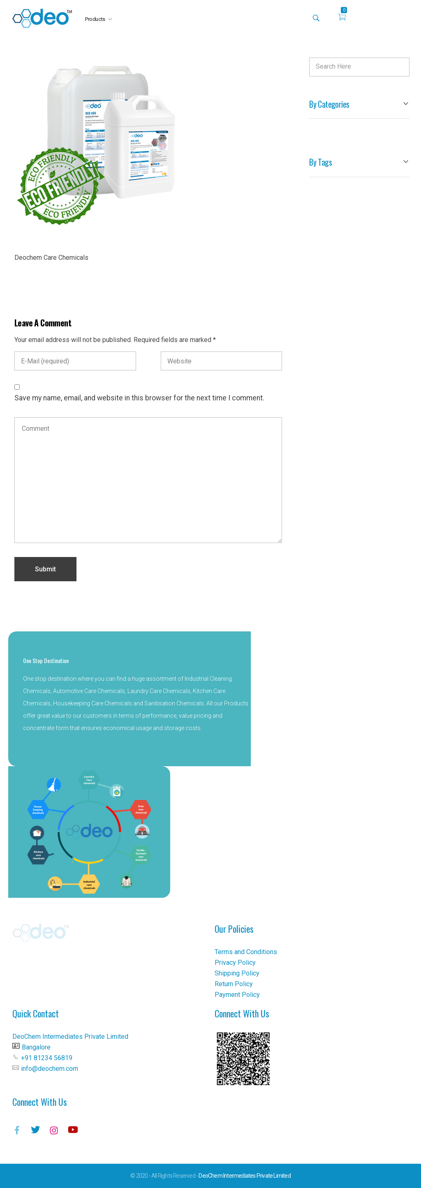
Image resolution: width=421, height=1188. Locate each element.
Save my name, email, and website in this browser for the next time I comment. (139, 398)
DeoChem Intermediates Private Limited (244, 1175)
